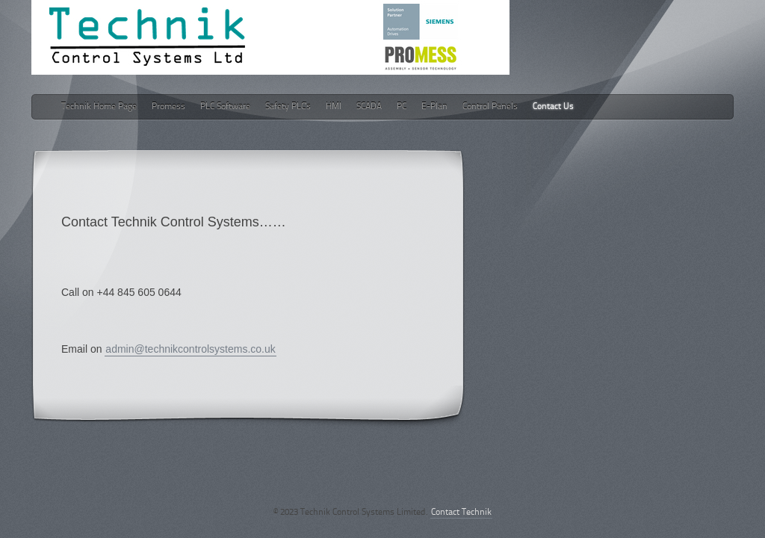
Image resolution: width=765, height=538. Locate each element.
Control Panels (490, 106)
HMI (333, 106)
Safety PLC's (288, 106)
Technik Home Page (99, 106)
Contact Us (553, 106)
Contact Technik (461, 512)
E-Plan (434, 106)
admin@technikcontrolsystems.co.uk (190, 349)
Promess (168, 106)
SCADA (369, 106)
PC (401, 106)
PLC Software (225, 106)
